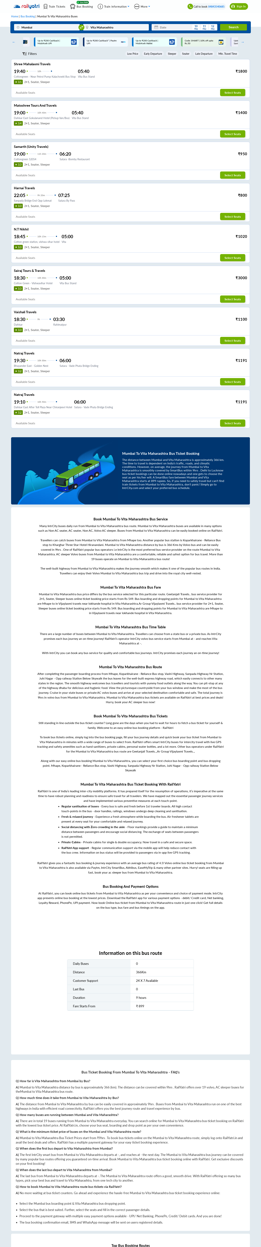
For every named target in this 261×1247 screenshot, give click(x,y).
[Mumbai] (47, 27)
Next (242, 42)
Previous (13, 42)
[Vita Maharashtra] (116, 27)
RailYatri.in (70, 1125)
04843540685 (216, 6)
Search (233, 27)
